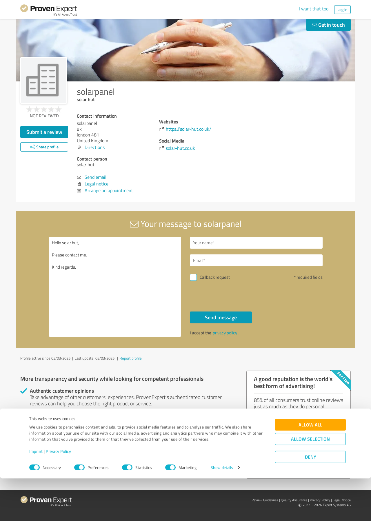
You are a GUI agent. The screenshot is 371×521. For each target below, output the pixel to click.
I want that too (313, 9)
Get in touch (328, 24)
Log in (342, 9)
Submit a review (44, 132)
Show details (222, 510)
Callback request (215, 277)
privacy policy (225, 333)
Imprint (36, 494)
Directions (95, 147)
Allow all (310, 467)
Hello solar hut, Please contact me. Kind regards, (115, 287)
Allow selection (310, 481)
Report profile (131, 358)
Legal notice (96, 184)
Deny (310, 499)
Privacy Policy (58, 494)
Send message (221, 317)
